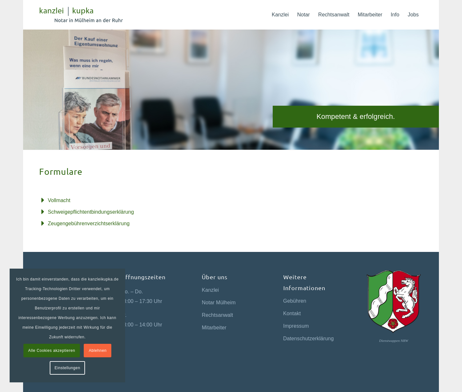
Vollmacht (59, 200)
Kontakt (292, 313)
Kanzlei (210, 290)
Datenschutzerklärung (308, 338)
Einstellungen (67, 368)
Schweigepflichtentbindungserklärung (91, 212)
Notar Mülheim (218, 302)
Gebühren (294, 301)
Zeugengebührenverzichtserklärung (89, 223)
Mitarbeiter (214, 327)
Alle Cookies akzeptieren (51, 350)
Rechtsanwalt (217, 315)
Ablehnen (98, 350)
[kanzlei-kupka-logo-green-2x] (86, 14)
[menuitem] (280, 14)
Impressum (296, 326)
